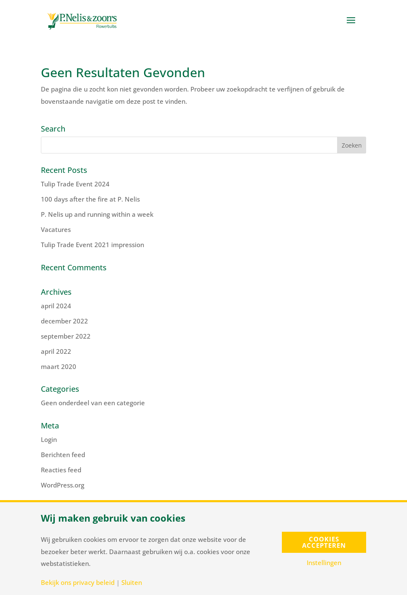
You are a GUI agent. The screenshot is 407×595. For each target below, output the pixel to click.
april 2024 (56, 306)
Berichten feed (63, 454)
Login (49, 439)
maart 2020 (58, 366)
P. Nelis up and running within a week (97, 214)
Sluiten (131, 582)
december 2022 (64, 321)
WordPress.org (62, 485)
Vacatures (56, 229)
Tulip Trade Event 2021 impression (92, 244)
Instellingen (324, 563)
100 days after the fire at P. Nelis (90, 199)
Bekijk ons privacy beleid (78, 582)
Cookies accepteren (324, 542)
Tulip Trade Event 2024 (75, 184)
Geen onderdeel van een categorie (93, 402)
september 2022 (66, 336)
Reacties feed (61, 470)
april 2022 (56, 351)
